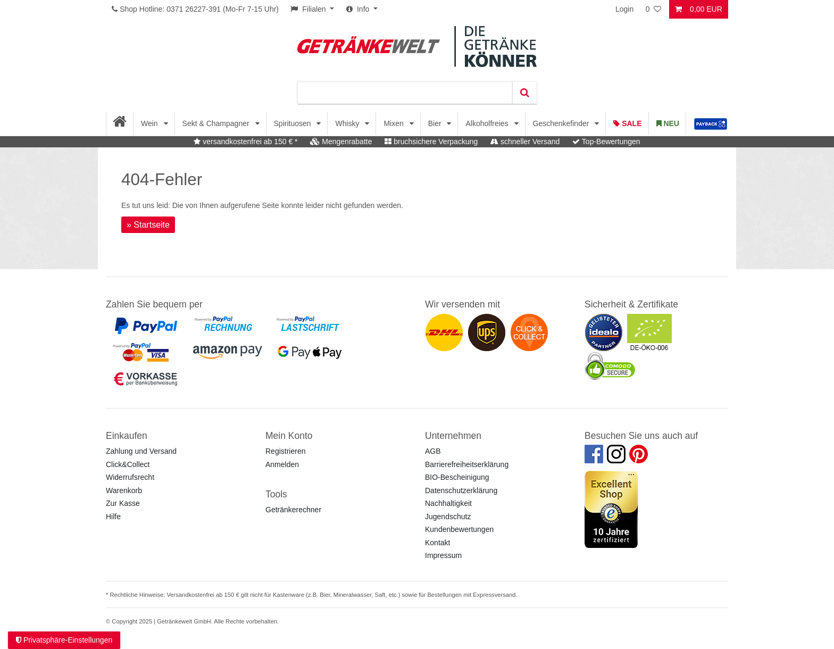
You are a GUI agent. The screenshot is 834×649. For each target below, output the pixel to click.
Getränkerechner (293, 509)
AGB (433, 451)
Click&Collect (127, 464)
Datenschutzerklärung (461, 490)
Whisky (348, 123)
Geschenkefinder (562, 123)
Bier (436, 123)
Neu (667, 123)
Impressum (443, 555)
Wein (150, 123)
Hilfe (113, 516)
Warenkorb (124, 490)
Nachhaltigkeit (448, 503)
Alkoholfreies (487, 123)
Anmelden (282, 464)
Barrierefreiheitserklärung (466, 464)
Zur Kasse (123, 503)
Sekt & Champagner (217, 123)
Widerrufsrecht (130, 477)
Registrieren (285, 451)
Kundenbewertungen (459, 529)
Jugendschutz (448, 516)
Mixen (394, 123)
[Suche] (524, 92)
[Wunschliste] (654, 9)
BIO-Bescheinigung (457, 477)
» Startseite (148, 224)
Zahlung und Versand (141, 451)
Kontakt (437, 542)
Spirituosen (293, 123)
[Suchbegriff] (404, 92)
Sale (627, 123)
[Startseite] (120, 124)
